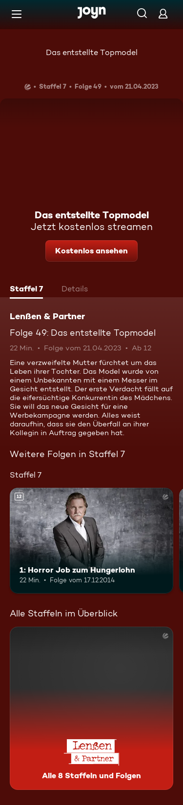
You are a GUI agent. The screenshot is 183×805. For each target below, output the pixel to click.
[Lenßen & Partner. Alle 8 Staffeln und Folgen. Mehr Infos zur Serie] (91, 708)
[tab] (26, 290)
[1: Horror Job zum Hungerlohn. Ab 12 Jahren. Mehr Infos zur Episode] (91, 541)
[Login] (163, 13)
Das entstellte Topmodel (92, 52)
